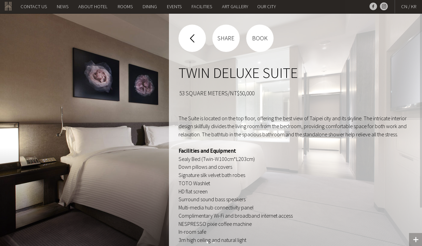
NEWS (62, 6)
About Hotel (93, 6)
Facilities (202, 6)
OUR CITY (266, 6)
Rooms (125, 6)
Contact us (34, 6)
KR (413, 6)
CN (404, 6)
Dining (150, 6)
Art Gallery (235, 6)
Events (174, 6)
